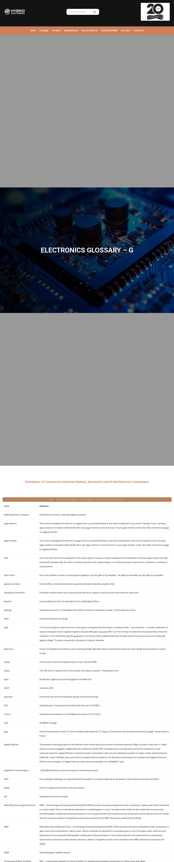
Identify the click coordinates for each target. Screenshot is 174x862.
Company (43, 30)
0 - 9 (51, 499)
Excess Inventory (90, 30)
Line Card (125, 30)
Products (56, 30)
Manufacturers (71, 30)
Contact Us (138, 30)
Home (33, 30)
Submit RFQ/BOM (109, 30)
